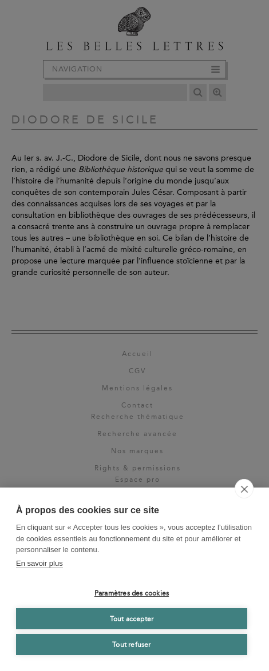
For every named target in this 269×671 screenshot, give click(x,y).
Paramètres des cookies (131, 593)
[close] (244, 488)
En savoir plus (39, 563)
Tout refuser (131, 645)
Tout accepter (132, 619)
